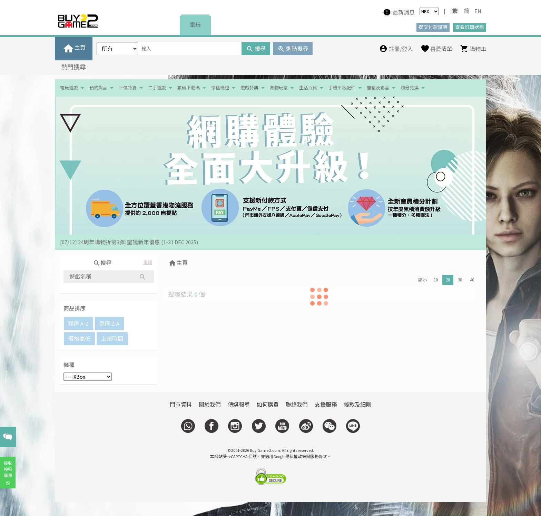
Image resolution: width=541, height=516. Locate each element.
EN (477, 11)
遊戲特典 (249, 88)
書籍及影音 (378, 88)
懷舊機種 (220, 88)
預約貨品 (98, 88)
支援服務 (326, 404)
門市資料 (181, 404)
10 (436, 280)
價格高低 (79, 338)
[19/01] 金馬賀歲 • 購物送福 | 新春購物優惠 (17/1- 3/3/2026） (133, 242)
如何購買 (268, 404)
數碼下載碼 (188, 88)
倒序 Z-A (109, 323)
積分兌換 (410, 88)
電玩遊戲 (69, 88)
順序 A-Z (78, 323)
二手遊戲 (157, 88)
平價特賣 (128, 88)
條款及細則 (357, 404)
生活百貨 (308, 88)
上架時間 (112, 338)
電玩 (195, 24)
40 (472, 280)
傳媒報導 (239, 404)
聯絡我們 (297, 404)
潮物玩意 (279, 88)
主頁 (178, 262)
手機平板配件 (341, 88)
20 (448, 280)
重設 (147, 262)
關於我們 (210, 404)
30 (460, 280)
